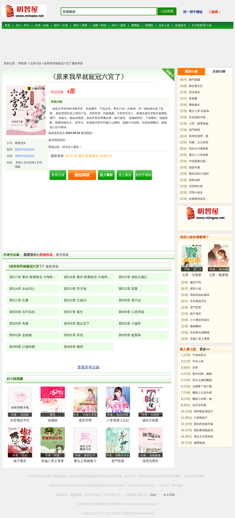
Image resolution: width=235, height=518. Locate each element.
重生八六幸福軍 (198, 154)
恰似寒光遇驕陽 (200, 332)
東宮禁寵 (62, 255)
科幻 (114, 25)
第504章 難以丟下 (77, 323)
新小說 (207, 25)
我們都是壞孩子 (203, 411)
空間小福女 (196, 192)
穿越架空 (180, 25)
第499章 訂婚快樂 (22, 347)
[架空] (184, 288)
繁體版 (135, 25)
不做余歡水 (199, 355)
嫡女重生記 (196, 86)
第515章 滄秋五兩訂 (133, 277)
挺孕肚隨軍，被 (198, 136)
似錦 (153, 494)
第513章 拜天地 (75, 288)
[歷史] (183, 148)
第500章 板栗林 (130, 335)
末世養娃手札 (20, 420)
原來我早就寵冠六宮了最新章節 (63, 63)
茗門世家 (117, 461)
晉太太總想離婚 (202, 380)
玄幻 (18, 25)
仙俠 (46, 25)
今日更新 (197, 25)
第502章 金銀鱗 (20, 335)
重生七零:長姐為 (199, 111)
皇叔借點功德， (198, 117)
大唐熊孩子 (201, 417)
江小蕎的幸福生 (200, 320)
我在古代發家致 (198, 148)
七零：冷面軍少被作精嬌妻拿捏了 (191, 275)
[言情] (183, 92)
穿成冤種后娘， (198, 161)
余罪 (195, 367)
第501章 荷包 (73, 335)
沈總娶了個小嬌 (202, 386)
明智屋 (22, 63)
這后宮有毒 (199, 405)
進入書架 (125, 175)
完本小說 (164, 25)
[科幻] (184, 301)
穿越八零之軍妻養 (52, 461)
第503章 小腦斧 (130, 323)
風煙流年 (20, 143)
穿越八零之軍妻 (200, 338)
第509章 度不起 (130, 300)
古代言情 (28, 162)
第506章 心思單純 (131, 312)
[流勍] (183, 136)
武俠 (37, 25)
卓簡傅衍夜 (196, 186)
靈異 (123, 25)
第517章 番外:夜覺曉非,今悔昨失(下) (34, 277)
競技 (104, 25)
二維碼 (214, 12)
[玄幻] (183, 98)
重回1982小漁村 (199, 173)
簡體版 (149, 25)
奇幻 (26, 25)
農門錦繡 (194, 79)
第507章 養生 (73, 312)
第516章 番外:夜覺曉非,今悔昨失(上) (89, 277)
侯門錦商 (194, 129)
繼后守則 (195, 282)
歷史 (76, 25)
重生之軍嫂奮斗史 (85, 461)
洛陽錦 (52, 420)
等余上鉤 (198, 361)
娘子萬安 (19, 461)
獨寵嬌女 (194, 104)
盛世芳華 (85, 420)
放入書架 (106, 175)
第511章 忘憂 (18, 300)
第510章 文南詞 (75, 300)
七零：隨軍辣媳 (198, 123)
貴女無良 (194, 92)
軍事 (84, 25)
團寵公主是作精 (202, 392)
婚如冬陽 (194, 167)
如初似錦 (194, 180)
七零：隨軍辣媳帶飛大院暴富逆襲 (218, 275)
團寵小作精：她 (202, 399)
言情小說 (35, 63)
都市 (57, 25)
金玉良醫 (169, 494)
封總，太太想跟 (198, 142)
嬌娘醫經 (195, 326)
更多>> (205, 349)
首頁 (7, 25)
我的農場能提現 (203, 430)
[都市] (183, 79)
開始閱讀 (82, 175)
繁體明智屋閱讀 (24, 149)
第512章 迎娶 (128, 288)
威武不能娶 (150, 420)
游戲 (95, 25)
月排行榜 (218, 71)
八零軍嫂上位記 (118, 420)
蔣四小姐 (195, 288)
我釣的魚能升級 (203, 424)
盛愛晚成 (199, 442)
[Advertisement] (117, 47)
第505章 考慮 (18, 323)
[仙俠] (183, 86)
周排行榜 (191, 71)
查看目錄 (57, 175)
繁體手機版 (143, 175)
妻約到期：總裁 (202, 373)
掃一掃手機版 (193, 12)
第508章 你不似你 (22, 312)
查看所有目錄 (88, 367)
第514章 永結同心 (22, 288)
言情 (65, 25)
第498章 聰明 (73, 347)
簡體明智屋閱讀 (24, 156)
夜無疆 (193, 98)
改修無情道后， (198, 198)
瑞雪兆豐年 (150, 461)
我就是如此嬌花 (200, 294)
